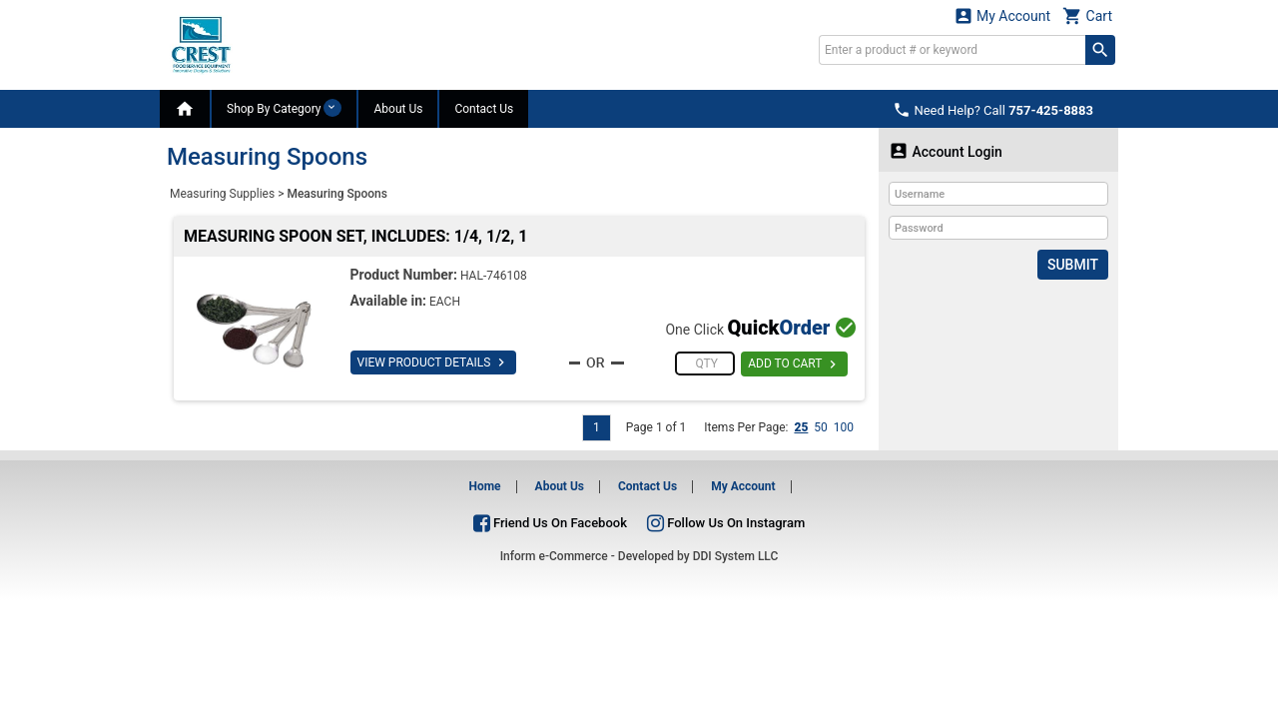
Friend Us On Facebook (550, 522)
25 (801, 427)
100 (844, 427)
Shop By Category (284, 108)
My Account (1002, 15)
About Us (397, 109)
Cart (1087, 15)
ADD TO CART (794, 364)
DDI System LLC (736, 556)
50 (821, 427)
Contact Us (483, 109)
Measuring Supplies (222, 194)
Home (484, 486)
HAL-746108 (493, 276)
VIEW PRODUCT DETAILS (433, 362)
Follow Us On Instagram (726, 522)
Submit (1072, 265)
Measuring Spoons (337, 194)
